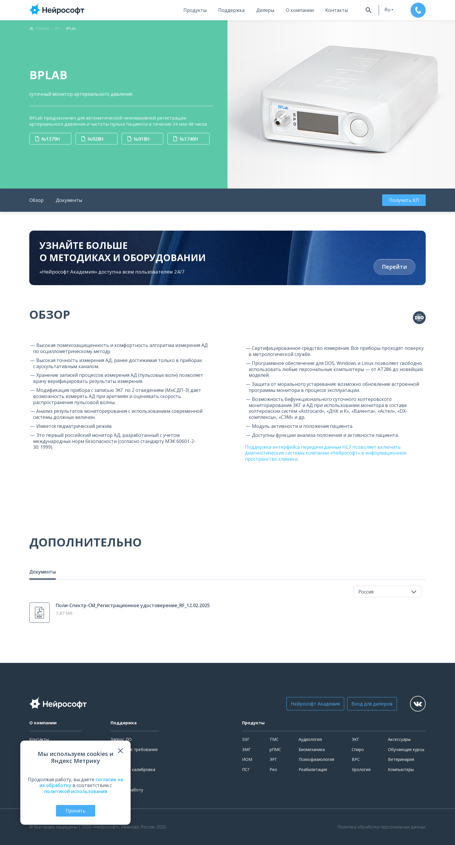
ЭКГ (355, 739)
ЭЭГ (246, 739)
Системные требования (134, 749)
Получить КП (404, 200)
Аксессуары (399, 739)
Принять (76, 811)
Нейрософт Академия (315, 704)
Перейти (394, 267)
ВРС (356, 759)
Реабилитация (313, 769)
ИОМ (247, 759)
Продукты (195, 10)
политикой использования (75, 791)
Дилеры (265, 10)
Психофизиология (316, 759)
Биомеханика (312, 749)
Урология (361, 769)
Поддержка (231, 10)
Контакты (336, 10)
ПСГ (246, 769)
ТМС (274, 739)
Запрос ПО (121, 739)
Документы (69, 200)
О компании (300, 10)
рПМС (275, 749)
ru (387, 9)
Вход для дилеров (372, 704)
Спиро (358, 749)
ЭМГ (246, 749)
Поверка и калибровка (133, 769)
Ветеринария (401, 759)
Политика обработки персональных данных (381, 827)
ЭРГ (273, 759)
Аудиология (310, 739)
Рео (273, 769)
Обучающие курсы (406, 749)
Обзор (36, 200)
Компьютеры (401, 769)
